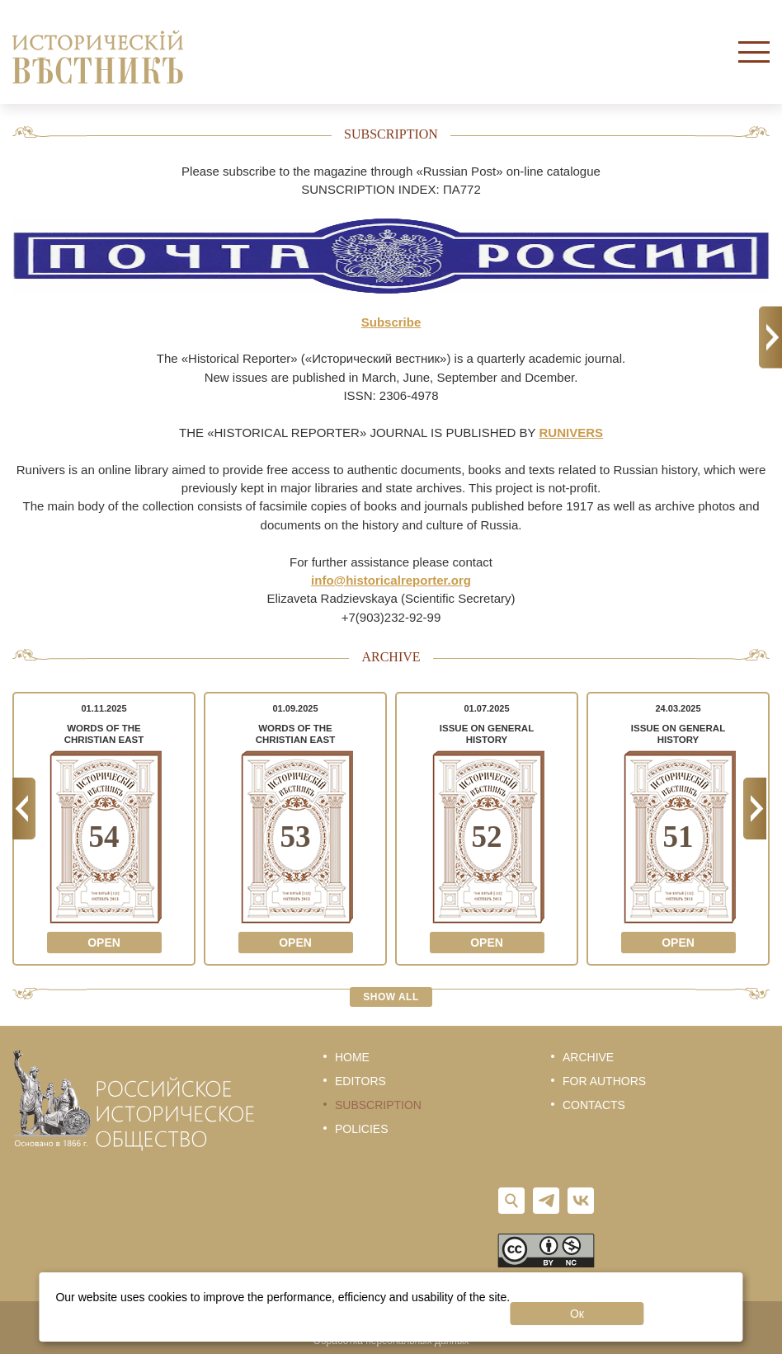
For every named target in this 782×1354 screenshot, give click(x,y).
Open (103, 942)
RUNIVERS (571, 432)
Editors (360, 1081)
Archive (588, 1057)
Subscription (378, 1105)
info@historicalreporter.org (391, 580)
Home (352, 1057)
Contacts (594, 1105)
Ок (577, 1313)
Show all (391, 997)
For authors (604, 1081)
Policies (362, 1128)
